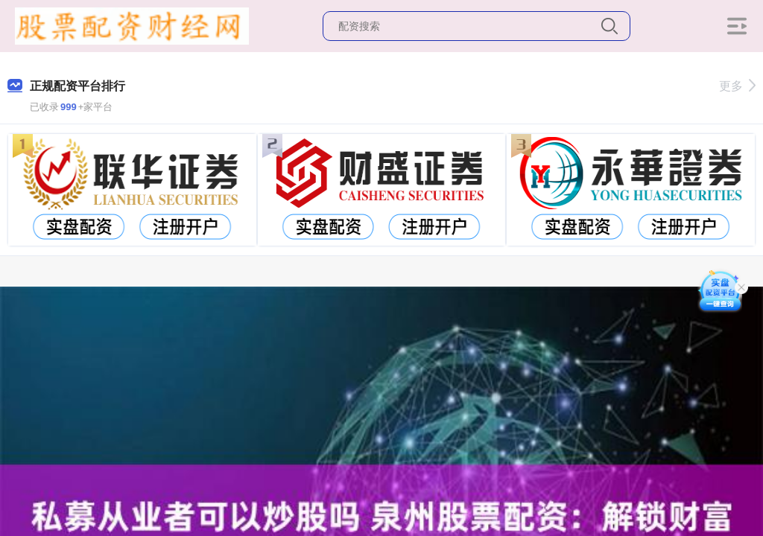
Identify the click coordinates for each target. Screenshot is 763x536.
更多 (737, 86)
